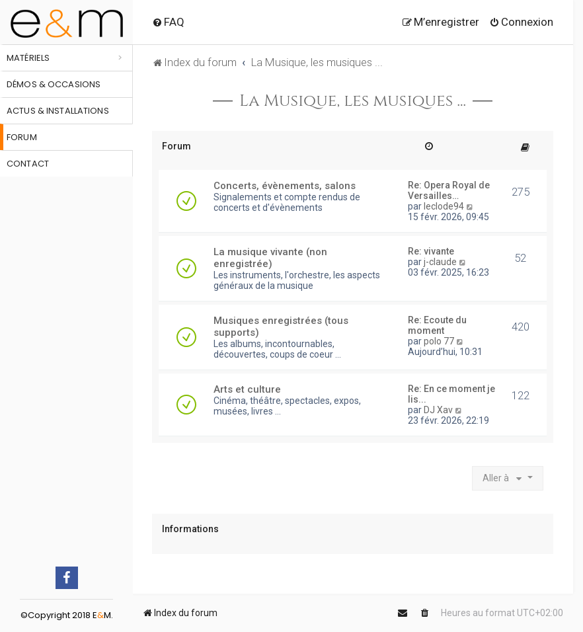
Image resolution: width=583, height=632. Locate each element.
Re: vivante (431, 251)
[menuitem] (168, 22)
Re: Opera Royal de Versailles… (449, 190)
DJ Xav (438, 410)
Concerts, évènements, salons (285, 186)
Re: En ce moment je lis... (451, 394)
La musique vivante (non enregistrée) (270, 258)
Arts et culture (247, 389)
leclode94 (444, 206)
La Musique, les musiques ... (352, 101)
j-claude (440, 262)
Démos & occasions (53, 84)
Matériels (28, 58)
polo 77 (439, 341)
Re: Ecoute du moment (437, 325)
